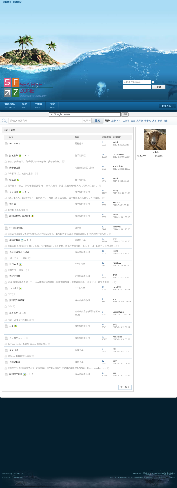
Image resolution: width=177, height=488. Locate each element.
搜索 (52, 106)
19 (103, 287)
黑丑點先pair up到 (17, 313)
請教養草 (13, 155)
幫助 (24, 106)
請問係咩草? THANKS (19, 216)
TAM (115, 239)
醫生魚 (12, 179)
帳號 (120, 82)
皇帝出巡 (13, 350)
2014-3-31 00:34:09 (121, 193)
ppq (114, 373)
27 (103, 373)
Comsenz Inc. (18, 477)
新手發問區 (80, 155)
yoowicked (117, 336)
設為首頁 (7, 2)
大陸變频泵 (14, 362)
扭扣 (166, 120)
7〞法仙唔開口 (16, 228)
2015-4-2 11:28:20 (121, 145)
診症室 (78, 228)
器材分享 (79, 143)
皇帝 (113, 120)
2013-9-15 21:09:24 (121, 363)
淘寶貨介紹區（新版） (85, 167)
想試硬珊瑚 (14, 276)
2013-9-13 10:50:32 (121, 339)
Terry (115, 361)
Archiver (136, 473)
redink (115, 142)
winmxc (116, 202)
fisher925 (117, 226)
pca (114, 299)
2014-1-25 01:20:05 (121, 229)
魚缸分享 (79, 350)
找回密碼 (172, 82)
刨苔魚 (12, 204)
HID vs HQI (14, 143)
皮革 (154, 120)
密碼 (120, 87)
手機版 (38, 106)
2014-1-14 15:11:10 (121, 253)
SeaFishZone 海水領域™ (163, 473)
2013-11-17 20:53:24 (122, 314)
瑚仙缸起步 (14, 240)
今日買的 (13, 338)
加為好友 (141, 156)
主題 (6, 130)
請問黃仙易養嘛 (17, 300)
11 (103, 166)
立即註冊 (172, 87)
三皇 (11, 326)
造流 (133, 120)
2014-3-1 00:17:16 (121, 265)
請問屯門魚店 (15, 374)
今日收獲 (13, 192)
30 (103, 239)
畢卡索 (147, 120)
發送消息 (159, 156)
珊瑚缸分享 (80, 240)
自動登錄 (158, 82)
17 (103, 178)
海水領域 (10, 106)
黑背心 (139, 120)
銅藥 (160, 120)
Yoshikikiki (118, 166)
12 (103, 214)
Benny (115, 190)
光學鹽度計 (14, 167)
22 (103, 336)
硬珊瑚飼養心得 (82, 276)
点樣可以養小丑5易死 (19, 252)
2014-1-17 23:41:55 (121, 241)
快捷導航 (166, 106)
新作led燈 (14, 264)
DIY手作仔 (80, 264)
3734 (115, 275)
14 (103, 324)
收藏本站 (17, 2)
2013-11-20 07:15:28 (122, 302)
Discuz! (16, 473)
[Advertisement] (37, 40)
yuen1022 (117, 263)
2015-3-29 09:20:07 (121, 157)
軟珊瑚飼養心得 (82, 216)
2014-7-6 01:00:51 (121, 205)
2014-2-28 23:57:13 (121, 289)
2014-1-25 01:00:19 (121, 217)
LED (119, 120)
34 (103, 154)
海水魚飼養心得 (82, 192)
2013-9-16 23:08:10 (121, 351)
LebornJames (118, 154)
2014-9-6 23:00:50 (121, 181)
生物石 (126, 120)
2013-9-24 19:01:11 (121, 327)
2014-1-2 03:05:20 (121, 277)
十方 (115, 324)
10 (103, 226)
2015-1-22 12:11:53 (121, 169)
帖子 (85, 120)
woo (114, 349)
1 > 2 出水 (14, 288)
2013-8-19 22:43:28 (121, 375)
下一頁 (123, 387)
